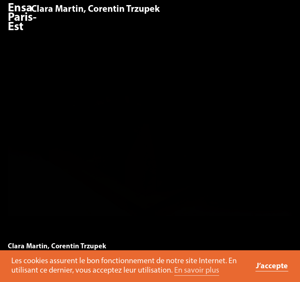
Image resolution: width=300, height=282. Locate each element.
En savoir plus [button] (196, 271)
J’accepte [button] (272, 266)
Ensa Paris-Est (22, 17)
